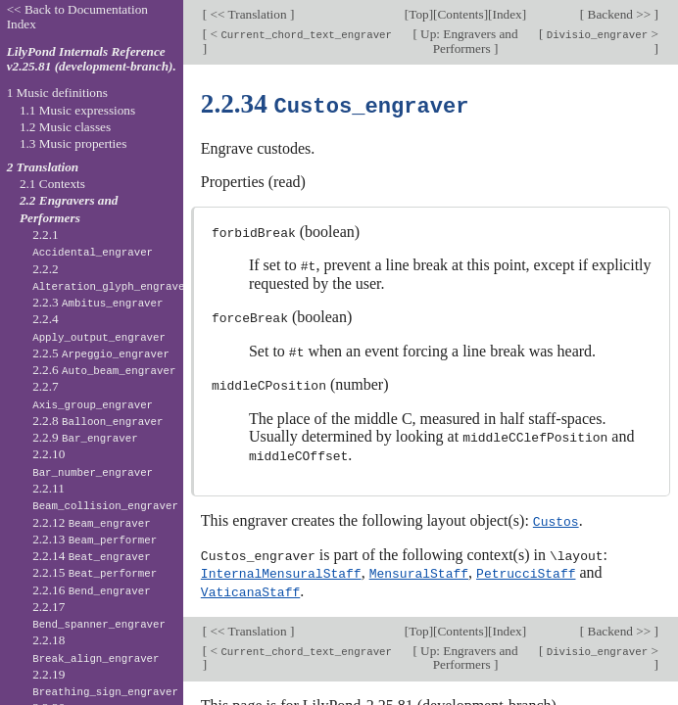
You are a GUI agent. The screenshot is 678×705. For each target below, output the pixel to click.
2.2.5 (101, 353)
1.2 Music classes (65, 126)
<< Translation (248, 14)
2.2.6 (103, 369)
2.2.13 (94, 539)
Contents (461, 14)
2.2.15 (94, 572)
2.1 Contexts (52, 183)
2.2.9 (85, 437)
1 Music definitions (57, 92)
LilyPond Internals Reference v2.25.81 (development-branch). (91, 58)
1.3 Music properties (73, 143)
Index (507, 14)
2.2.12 (91, 522)
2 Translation (43, 167)
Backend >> (619, 14)
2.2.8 (97, 420)
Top (418, 14)
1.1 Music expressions (77, 110)
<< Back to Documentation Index (77, 16)
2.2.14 (91, 555)
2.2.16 (91, 590)
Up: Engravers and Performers (467, 41)
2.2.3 (97, 302)
